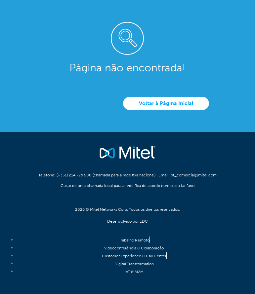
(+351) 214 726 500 (74, 175)
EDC (144, 221)
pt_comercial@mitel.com (194, 175)
